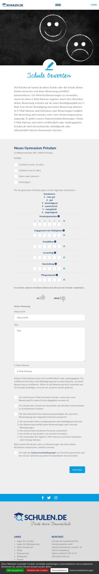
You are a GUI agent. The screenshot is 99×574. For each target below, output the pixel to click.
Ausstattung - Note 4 (49, 269)
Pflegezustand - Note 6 (59, 280)
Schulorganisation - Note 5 (54, 224)
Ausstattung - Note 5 (54, 269)
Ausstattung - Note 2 (39, 269)
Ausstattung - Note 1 (35, 269)
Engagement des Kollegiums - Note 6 (59, 235)
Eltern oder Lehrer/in (29, 176)
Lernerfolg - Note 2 (39, 257)
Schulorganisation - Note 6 (59, 224)
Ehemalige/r (25, 182)
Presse (20, 559)
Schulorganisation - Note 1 (35, 224)
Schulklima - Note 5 (54, 246)
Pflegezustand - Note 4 (49, 280)
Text (16, 324)
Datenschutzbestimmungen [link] (81, 570)
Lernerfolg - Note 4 (49, 257)
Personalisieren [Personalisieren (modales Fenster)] (59, 570)
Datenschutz (23, 553)
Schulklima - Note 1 (35, 246)
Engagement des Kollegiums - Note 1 (35, 235)
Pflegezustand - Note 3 (44, 280)
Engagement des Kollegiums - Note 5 (54, 235)
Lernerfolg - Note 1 (35, 257)
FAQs (19, 550)
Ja (41, 297)
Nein (59, 298)
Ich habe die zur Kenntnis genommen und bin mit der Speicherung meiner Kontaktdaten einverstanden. (52, 454)
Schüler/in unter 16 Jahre (31, 164)
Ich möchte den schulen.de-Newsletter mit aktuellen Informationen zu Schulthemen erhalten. (51, 407)
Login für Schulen (25, 541)
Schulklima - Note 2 (39, 246)
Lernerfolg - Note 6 (59, 257)
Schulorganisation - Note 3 (44, 224)
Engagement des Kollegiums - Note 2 (39, 235)
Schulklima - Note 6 (59, 246)
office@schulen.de (60, 556)
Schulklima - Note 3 (44, 246)
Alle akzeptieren (15, 570)
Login (94, 5)
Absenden (77, 469)
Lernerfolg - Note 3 (44, 257)
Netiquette (22, 556)
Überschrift (19, 311)
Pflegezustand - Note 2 (39, 280)
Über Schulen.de (25, 547)
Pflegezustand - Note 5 (54, 280)
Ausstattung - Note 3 (44, 269)
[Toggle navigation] (58, 4)
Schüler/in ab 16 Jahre (30, 170)
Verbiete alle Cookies (37, 570)
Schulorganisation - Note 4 (49, 224)
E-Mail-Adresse (21, 365)
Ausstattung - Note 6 (59, 269)
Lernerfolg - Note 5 (54, 257)
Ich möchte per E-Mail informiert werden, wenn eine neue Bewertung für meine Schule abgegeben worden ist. (47, 399)
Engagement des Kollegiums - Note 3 (44, 235)
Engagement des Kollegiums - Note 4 (49, 235)
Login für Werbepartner (28, 544)
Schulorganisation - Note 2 (39, 224)
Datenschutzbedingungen (43, 452)
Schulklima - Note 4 (49, 246)
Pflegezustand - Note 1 (35, 280)
